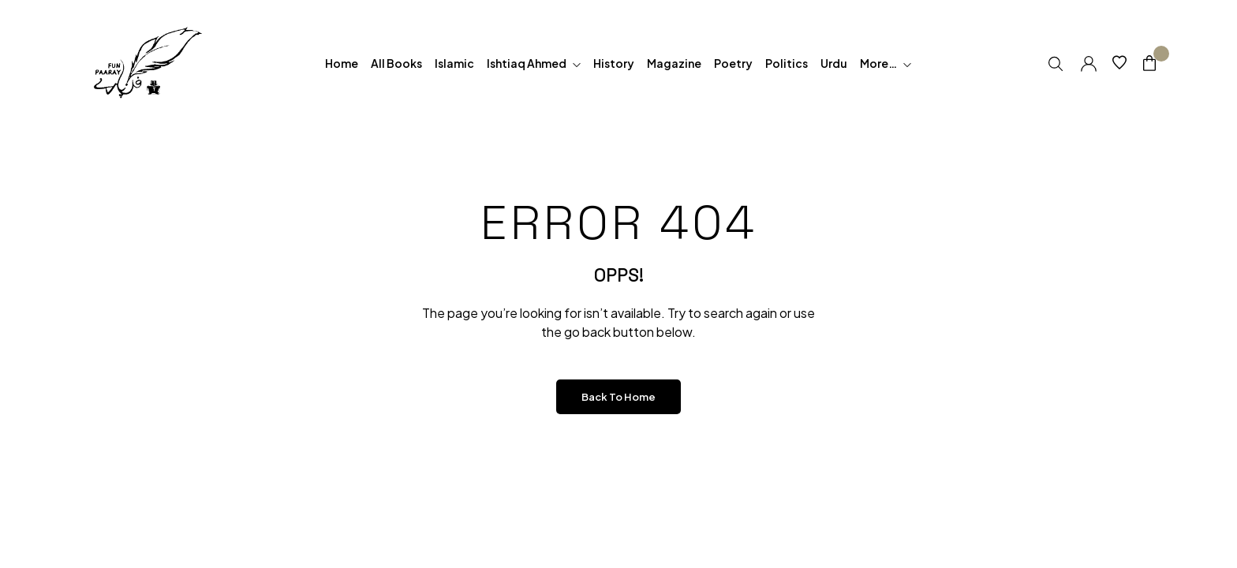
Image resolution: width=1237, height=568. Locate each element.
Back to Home (618, 396)
